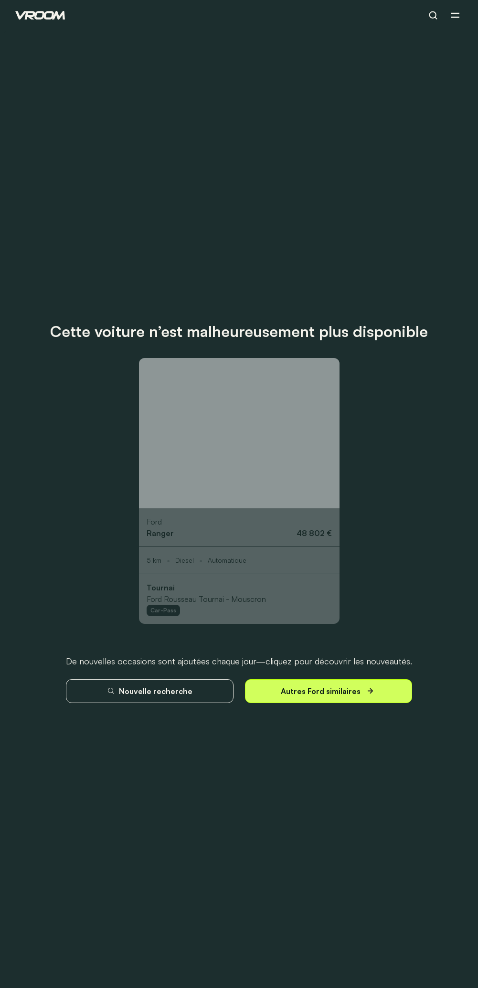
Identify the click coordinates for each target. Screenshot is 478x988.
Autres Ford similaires (328, 690)
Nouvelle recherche (149, 691)
